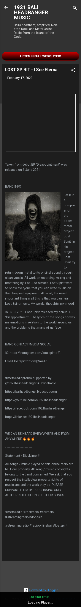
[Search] (75, 8)
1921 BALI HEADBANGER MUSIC (31, 12)
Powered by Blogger (40, 590)
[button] (73, 70)
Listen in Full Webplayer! (40, 56)
